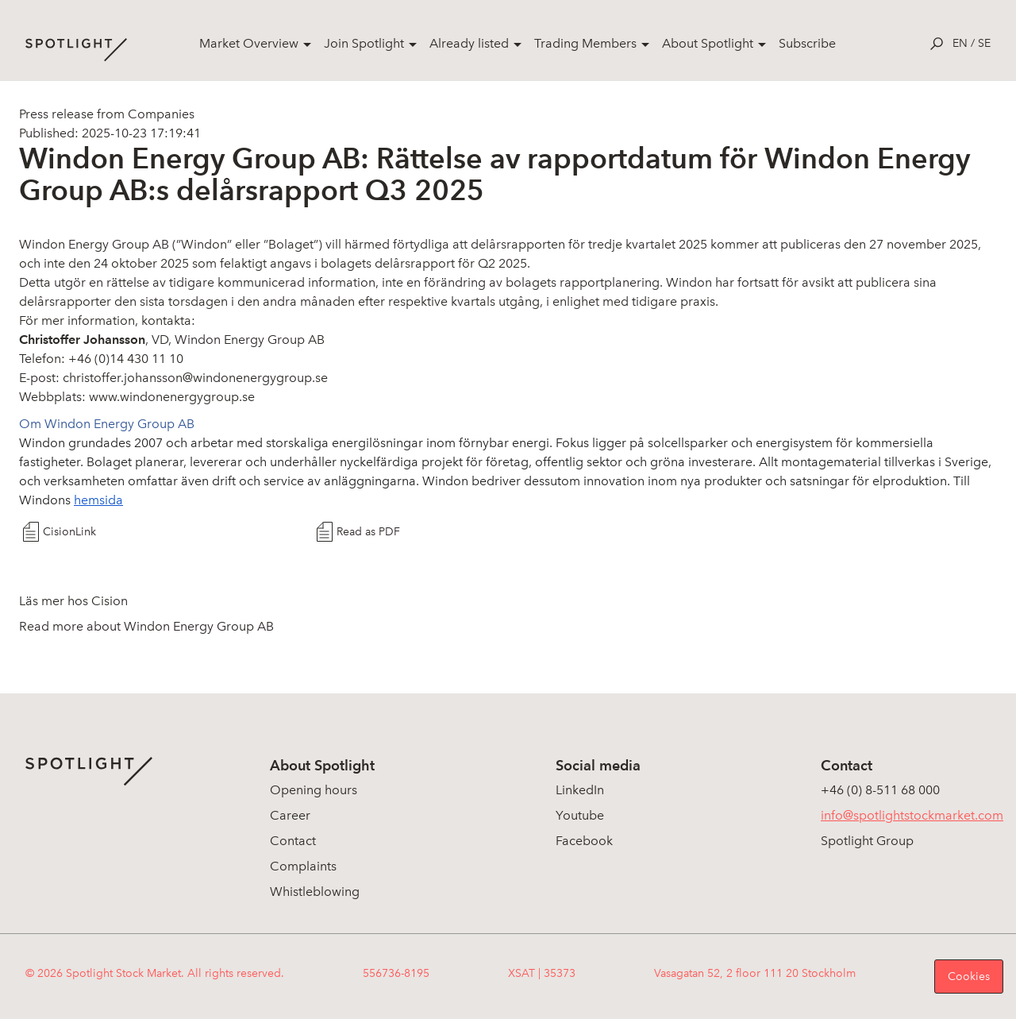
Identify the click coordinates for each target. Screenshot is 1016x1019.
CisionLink (69, 531)
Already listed (469, 43)
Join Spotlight (364, 43)
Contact (293, 840)
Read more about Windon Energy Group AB (146, 626)
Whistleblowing (315, 891)
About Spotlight (707, 43)
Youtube (580, 815)
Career (290, 815)
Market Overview (248, 43)
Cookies (969, 976)
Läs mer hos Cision (73, 600)
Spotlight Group (867, 840)
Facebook (584, 840)
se (984, 43)
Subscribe (807, 43)
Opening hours (313, 789)
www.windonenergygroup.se (172, 396)
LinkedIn (580, 789)
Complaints (303, 866)
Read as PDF (368, 531)
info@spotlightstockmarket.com (912, 815)
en (960, 43)
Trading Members (585, 43)
